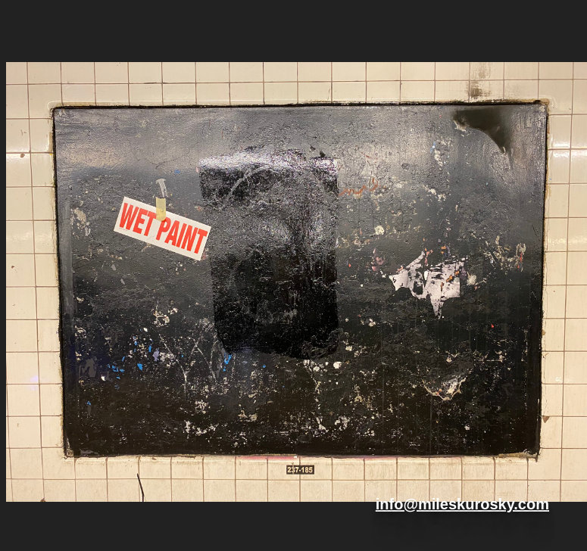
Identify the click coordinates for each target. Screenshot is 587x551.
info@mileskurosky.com (462, 504)
